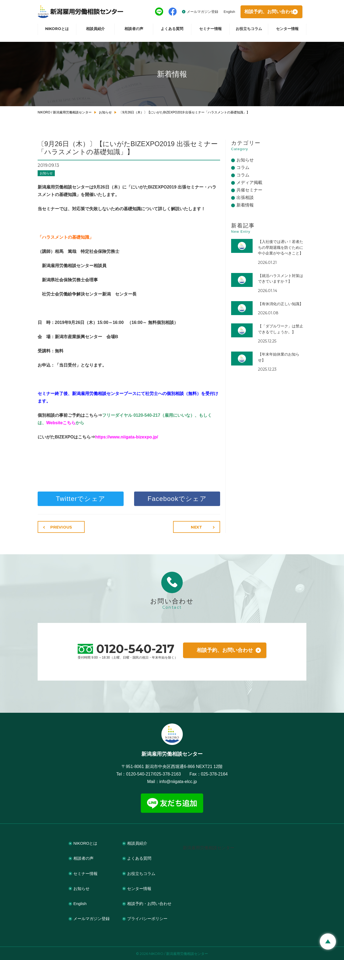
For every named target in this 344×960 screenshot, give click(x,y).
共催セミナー (249, 190)
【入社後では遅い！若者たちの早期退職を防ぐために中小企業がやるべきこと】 (280, 247)
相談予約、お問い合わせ (224, 649)
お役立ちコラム (249, 31)
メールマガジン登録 (193, 13)
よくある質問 (172, 31)
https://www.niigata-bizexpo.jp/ (126, 437)
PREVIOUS (60, 527)
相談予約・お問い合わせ (149, 903)
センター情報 (287, 31)
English (220, 13)
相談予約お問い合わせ (265, 13)
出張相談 (245, 197)
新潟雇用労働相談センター (208, 847)
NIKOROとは (57, 31)
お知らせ (46, 173)
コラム (242, 167)
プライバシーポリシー (147, 918)
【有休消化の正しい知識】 (280, 304)
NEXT (197, 527)
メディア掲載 (249, 182)
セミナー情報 (210, 31)
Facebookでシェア (177, 498)
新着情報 (245, 205)
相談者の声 (133, 31)
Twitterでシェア (80, 498)
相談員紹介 (95, 31)
